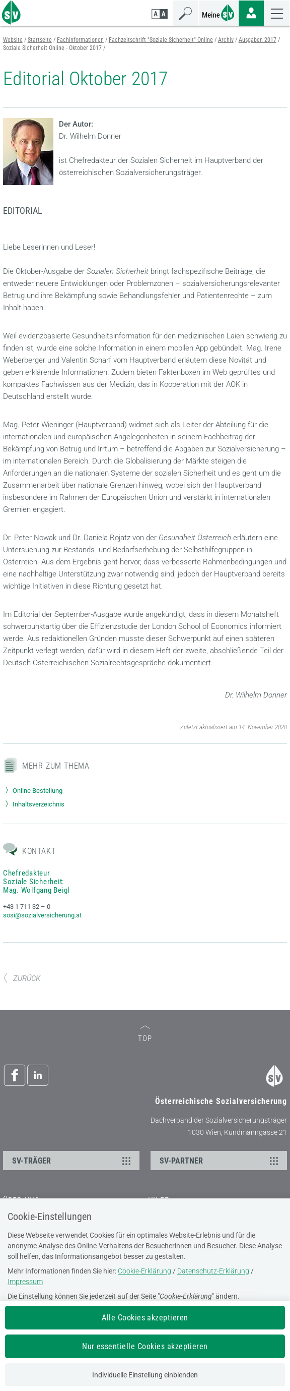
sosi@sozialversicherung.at (42, 915)
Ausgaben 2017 (257, 39)
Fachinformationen (80, 39)
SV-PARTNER (220, 1160)
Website (13, 39)
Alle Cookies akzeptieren (145, 1317)
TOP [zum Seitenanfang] (145, 1034)
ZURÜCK (21, 978)
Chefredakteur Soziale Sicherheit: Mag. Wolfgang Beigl (36, 881)
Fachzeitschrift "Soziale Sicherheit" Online (161, 39)
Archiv (226, 39)
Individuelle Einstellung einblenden (145, 1375)
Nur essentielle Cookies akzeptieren (145, 1346)
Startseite (40, 39)
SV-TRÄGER (72, 1160)
